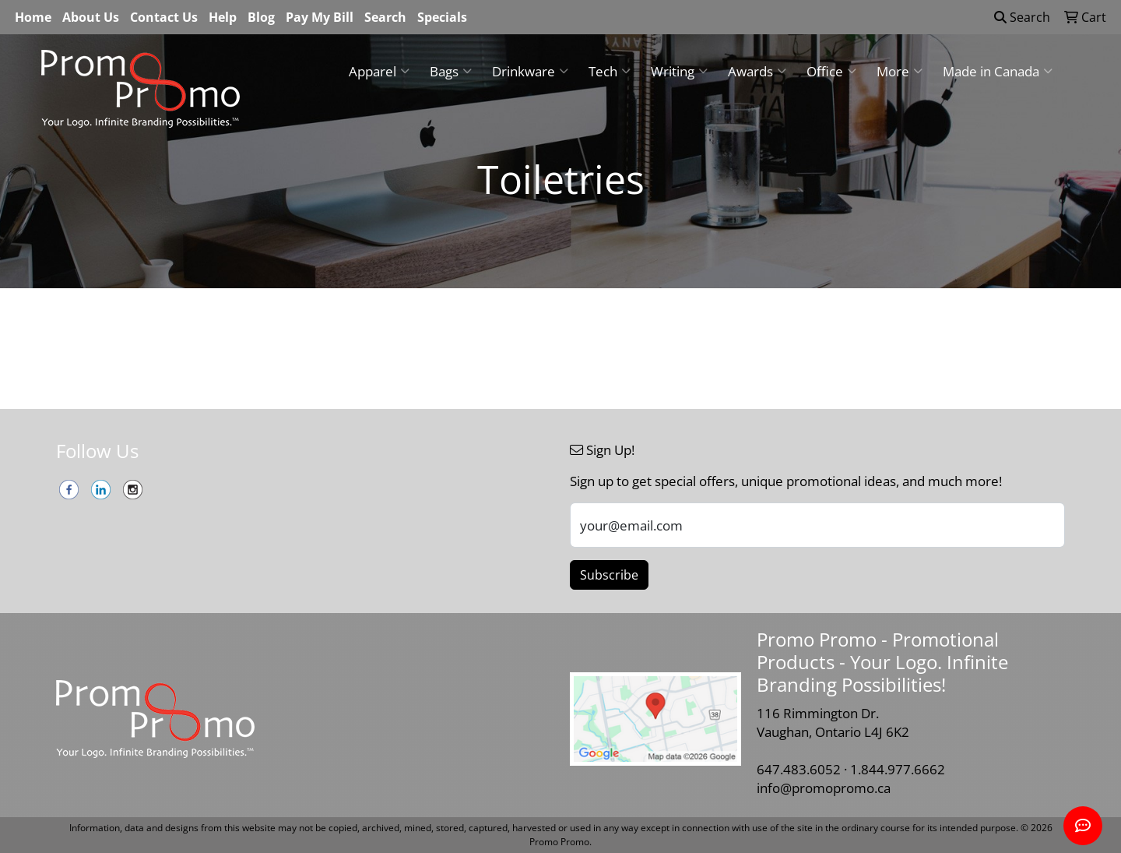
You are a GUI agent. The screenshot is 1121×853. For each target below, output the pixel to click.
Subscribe (609, 574)
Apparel (379, 71)
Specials (442, 17)
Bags (451, 71)
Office (831, 71)
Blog (261, 17)
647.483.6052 (799, 769)
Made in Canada (997, 71)
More (899, 71)
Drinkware (530, 71)
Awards (757, 71)
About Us (90, 17)
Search (385, 17)
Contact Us (164, 17)
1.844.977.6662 (897, 769)
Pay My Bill (319, 17)
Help (223, 17)
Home (33, 17)
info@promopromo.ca (824, 787)
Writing (679, 71)
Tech (610, 71)
